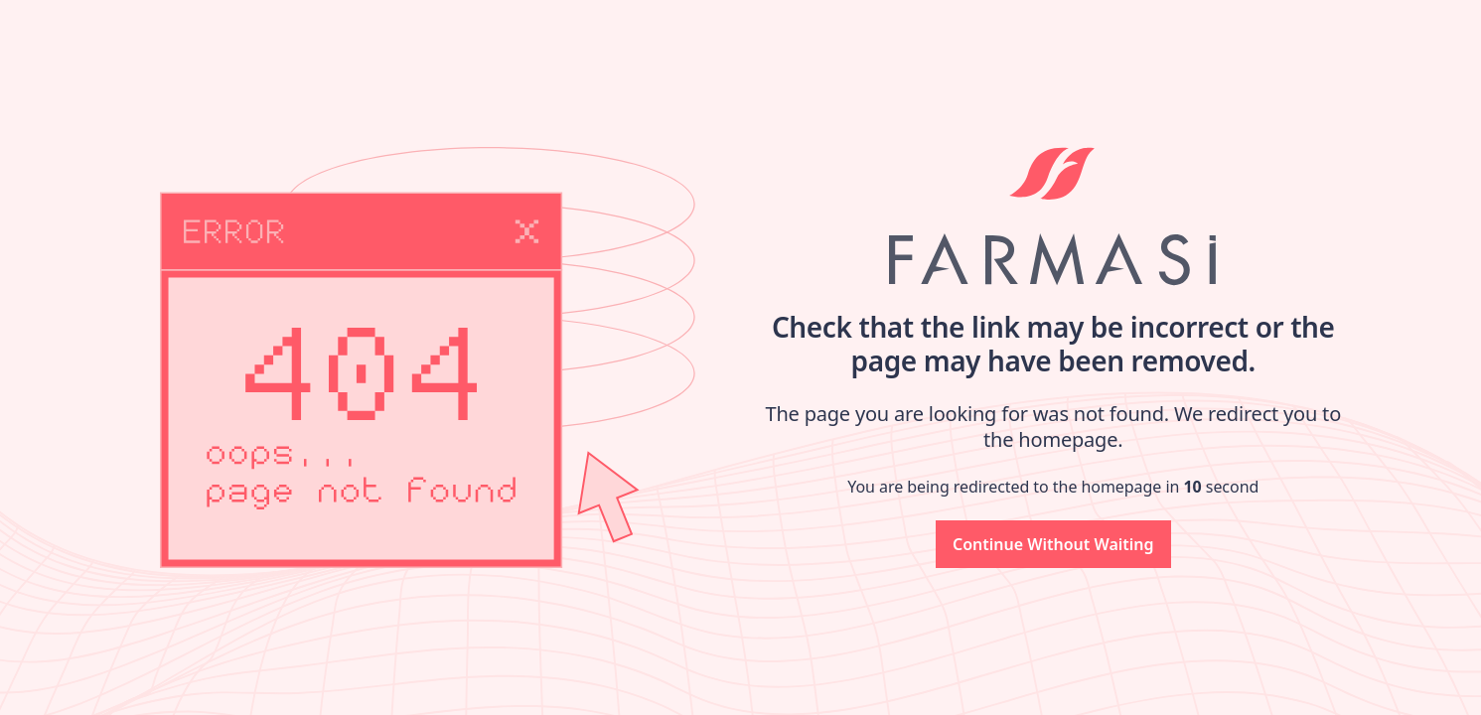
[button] (1053, 544)
